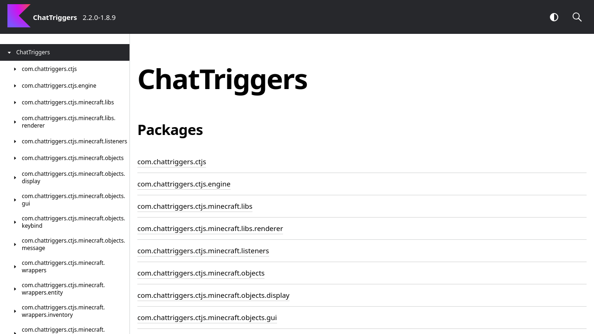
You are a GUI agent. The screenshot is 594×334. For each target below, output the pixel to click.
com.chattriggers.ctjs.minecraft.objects (201, 272)
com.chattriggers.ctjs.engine (184, 183)
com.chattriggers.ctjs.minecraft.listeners (203, 250)
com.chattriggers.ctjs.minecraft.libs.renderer (210, 228)
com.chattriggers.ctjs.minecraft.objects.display (213, 295)
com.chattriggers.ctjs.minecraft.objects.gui (207, 317)
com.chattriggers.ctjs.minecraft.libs (194, 206)
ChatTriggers (55, 17)
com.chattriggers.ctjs (171, 161)
